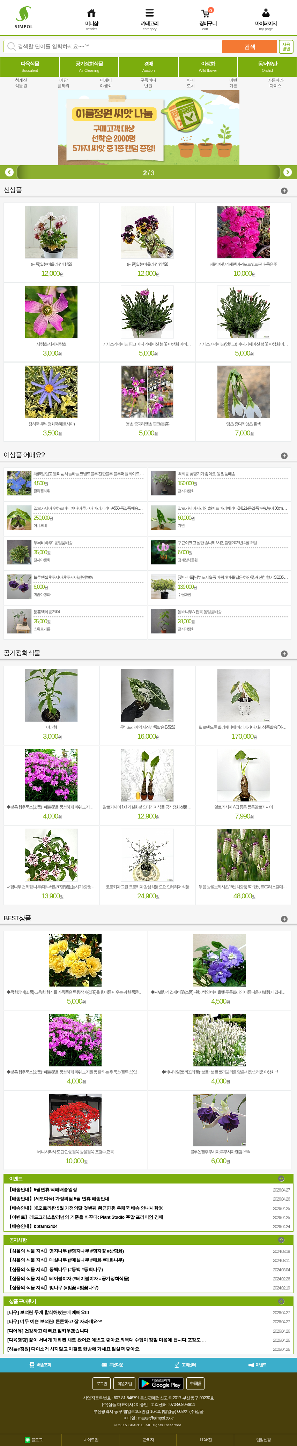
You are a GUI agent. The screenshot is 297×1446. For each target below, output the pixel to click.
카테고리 (149, 23)
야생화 (208, 67)
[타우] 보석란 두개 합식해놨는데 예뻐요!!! (48, 1312)
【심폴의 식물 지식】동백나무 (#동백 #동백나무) (55, 1269)
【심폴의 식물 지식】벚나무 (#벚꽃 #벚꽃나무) (52, 1287)
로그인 (101, 1383)
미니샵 (91, 23)
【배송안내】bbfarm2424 (32, 1226)
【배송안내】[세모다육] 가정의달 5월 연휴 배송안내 (58, 1198)
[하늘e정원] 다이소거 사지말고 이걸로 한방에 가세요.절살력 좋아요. (73, 1349)
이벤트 (257, 1364)
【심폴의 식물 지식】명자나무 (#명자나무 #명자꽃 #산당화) (65, 1251)
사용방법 (286, 46)
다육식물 (30, 67)
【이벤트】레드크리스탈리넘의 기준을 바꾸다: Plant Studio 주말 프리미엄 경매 (85, 1217)
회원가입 (124, 1383)
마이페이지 (266, 23)
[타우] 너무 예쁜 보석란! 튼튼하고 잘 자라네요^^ (54, 1321)
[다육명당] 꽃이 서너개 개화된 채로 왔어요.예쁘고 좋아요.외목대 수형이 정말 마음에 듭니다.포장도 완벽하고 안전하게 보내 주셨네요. (108, 1339)
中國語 (195, 1383)
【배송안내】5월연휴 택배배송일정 (42, 1189)
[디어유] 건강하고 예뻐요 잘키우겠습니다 (47, 1330)
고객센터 (184, 1365)
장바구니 (208, 23)
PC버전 (205, 1439)
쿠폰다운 (112, 1364)
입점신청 (263, 1439)
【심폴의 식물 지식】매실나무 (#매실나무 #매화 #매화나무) (65, 1260)
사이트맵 (91, 1439)
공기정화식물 (89, 67)
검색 (249, 47)
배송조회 (40, 1365)
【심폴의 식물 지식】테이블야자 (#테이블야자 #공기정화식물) (68, 1278)
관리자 (148, 1439)
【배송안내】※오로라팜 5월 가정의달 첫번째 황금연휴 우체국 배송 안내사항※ (85, 1208)
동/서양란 (267, 67)
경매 (148, 67)
